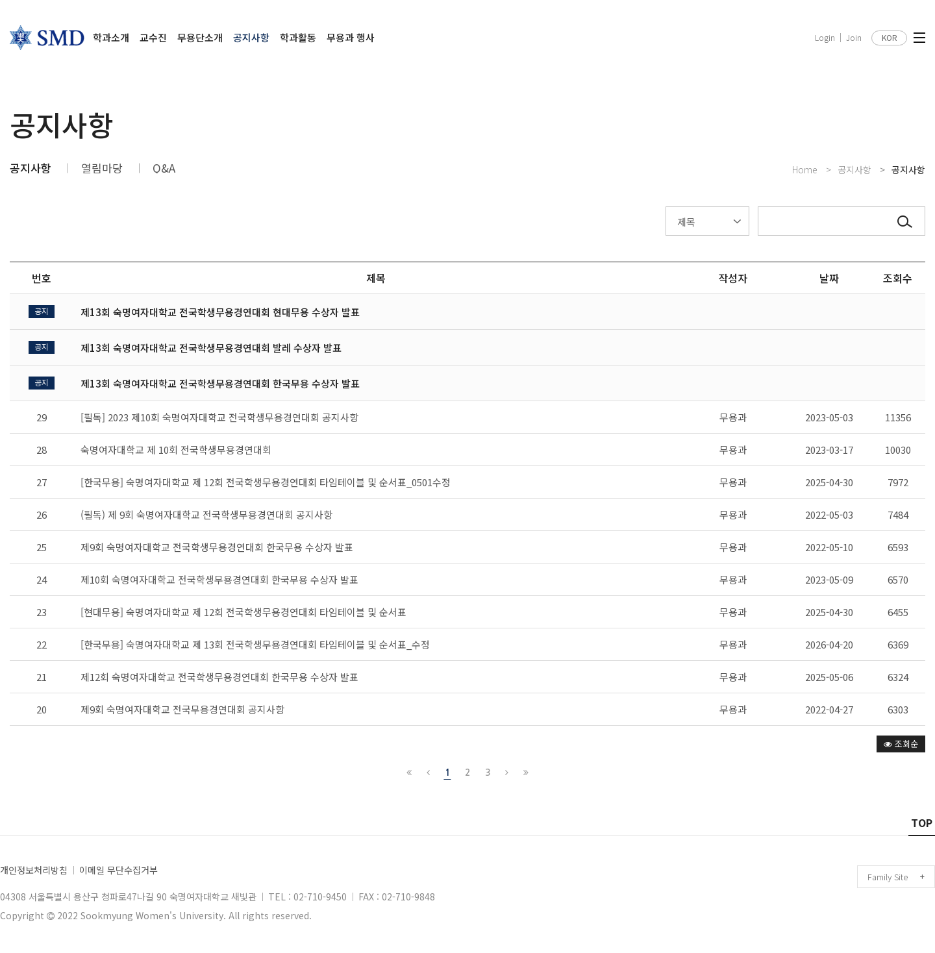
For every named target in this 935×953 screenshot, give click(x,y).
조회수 (897, 278)
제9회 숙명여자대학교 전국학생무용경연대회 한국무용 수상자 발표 (217, 547)
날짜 (829, 278)
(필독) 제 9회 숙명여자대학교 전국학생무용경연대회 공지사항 (206, 514)
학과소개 (111, 37)
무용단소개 (200, 37)
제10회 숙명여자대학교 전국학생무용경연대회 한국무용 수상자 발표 (219, 579)
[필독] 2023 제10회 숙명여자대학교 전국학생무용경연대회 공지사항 (219, 417)
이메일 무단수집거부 (118, 869)
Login (825, 38)
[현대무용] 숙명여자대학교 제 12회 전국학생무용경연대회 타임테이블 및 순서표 (243, 612)
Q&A (164, 167)
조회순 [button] (901, 743)
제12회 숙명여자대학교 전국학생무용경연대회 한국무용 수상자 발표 (219, 677)
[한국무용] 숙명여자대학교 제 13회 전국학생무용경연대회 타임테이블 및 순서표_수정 (255, 644)
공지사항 (251, 37)
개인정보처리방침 (34, 869)
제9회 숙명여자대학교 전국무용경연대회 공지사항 (182, 709)
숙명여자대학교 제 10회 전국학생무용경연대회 (176, 449)
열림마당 (102, 167)
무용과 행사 (351, 37)
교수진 (153, 37)
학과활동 (298, 37)
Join (854, 38)
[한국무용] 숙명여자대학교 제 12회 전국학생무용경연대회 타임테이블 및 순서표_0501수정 (266, 482)
